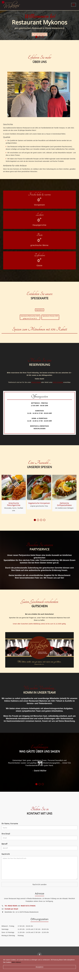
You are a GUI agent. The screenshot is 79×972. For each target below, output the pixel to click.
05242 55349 (36, 382)
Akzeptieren (39, 967)
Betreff (4, 844)
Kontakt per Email (11, 909)
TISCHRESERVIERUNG (39, 34)
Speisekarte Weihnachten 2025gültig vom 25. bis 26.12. (30, 317)
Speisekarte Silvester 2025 (50, 316)
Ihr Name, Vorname (10, 823)
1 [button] (36, 37)
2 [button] (40, 37)
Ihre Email (6, 834)
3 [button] (43, 37)
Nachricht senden (40, 884)
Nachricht (6, 854)
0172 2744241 (58, 382)
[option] (39, 24)
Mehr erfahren (16, 962)
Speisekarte (39, 310)
